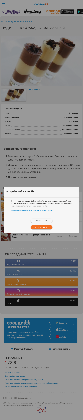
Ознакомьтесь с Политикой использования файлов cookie (31, 210)
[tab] (41, 198)
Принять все (41, 227)
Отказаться (41, 221)
